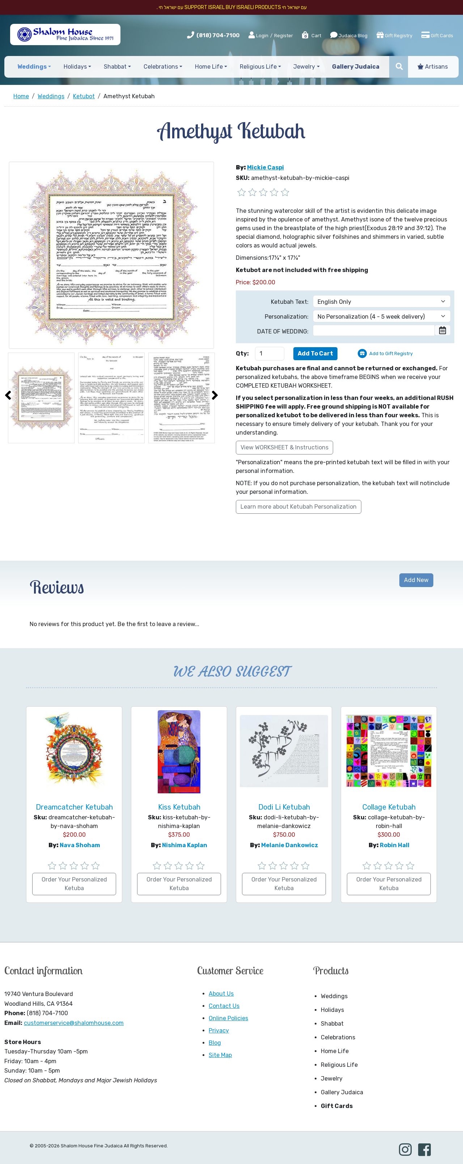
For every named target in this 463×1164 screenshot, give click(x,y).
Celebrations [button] (161, 66)
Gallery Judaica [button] (355, 66)
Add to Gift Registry (391, 353)
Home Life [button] (209, 66)
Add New (416, 580)
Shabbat (332, 1023)
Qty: (242, 353)
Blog (215, 1042)
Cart (311, 35)
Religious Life (339, 1064)
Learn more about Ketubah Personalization (299, 506)
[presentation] (8, 395)
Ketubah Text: (290, 301)
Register (283, 35)
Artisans (433, 66)
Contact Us (224, 1006)
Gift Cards (437, 35)
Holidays (332, 1009)
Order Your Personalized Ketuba (74, 884)
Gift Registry (394, 35)
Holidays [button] (75, 66)
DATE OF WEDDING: (283, 331)
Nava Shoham (80, 845)
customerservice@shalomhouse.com (74, 1022)
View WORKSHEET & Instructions (284, 447)
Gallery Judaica (342, 1092)
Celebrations (338, 1037)
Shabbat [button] (115, 66)
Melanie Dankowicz (289, 845)
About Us (221, 993)
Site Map (220, 1055)
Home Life (335, 1051)
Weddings (334, 996)
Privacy (219, 1030)
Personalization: (287, 316)
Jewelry (332, 1078)
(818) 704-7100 (217, 35)
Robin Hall (394, 845)
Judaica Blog (349, 35)
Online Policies (228, 1018)
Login (258, 35)
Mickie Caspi (265, 167)
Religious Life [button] (258, 66)
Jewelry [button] (304, 66)
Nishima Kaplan (184, 845)
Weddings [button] (32, 66)
